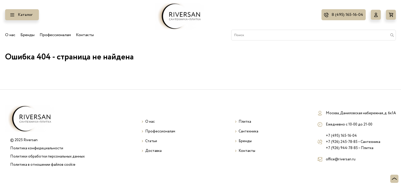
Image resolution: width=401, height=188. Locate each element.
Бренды (27, 35)
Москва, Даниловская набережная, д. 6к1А (361, 113)
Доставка (153, 151)
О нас (10, 35)
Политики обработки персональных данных (47, 156)
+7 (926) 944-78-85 (342, 148)
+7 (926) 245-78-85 (342, 142)
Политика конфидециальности (36, 148)
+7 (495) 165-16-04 (341, 136)
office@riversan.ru (340, 159)
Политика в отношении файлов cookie (42, 165)
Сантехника (248, 131)
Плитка (245, 121)
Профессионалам (55, 35)
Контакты (85, 35)
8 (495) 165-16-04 (347, 15)
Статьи (151, 141)
